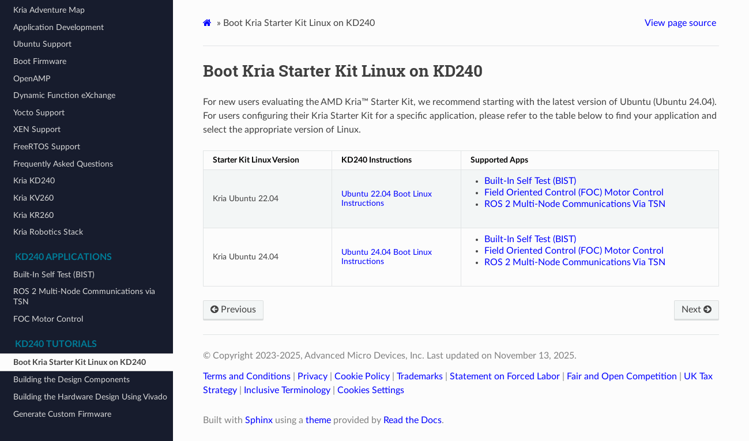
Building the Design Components (71, 379)
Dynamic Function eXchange (64, 95)
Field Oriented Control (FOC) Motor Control (574, 192)
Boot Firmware (39, 61)
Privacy (313, 376)
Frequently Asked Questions (63, 164)
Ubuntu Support (42, 44)
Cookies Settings (370, 390)
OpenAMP (31, 78)
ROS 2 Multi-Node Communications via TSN (84, 296)
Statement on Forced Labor (505, 376)
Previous (233, 309)
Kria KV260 (33, 198)
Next (697, 309)
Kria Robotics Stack (48, 232)
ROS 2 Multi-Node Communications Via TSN (574, 204)
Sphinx (259, 420)
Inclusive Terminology (287, 390)
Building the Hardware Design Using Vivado (90, 397)
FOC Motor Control (48, 319)
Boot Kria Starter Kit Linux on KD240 (79, 362)
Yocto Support (39, 112)
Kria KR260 (33, 215)
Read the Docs (412, 420)
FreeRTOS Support (46, 146)
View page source (680, 23)
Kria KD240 (34, 180)
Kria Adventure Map (49, 10)
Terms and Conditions (247, 376)
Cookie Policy (362, 376)
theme (318, 420)
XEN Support (37, 129)
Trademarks (420, 376)
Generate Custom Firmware (62, 414)
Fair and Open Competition (622, 376)
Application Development (58, 27)
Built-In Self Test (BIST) (54, 274)
